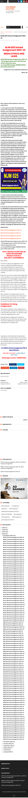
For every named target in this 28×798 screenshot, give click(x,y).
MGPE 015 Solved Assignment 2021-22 (13, 686)
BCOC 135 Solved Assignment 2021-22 (13, 609)
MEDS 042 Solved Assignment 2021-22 (13, 627)
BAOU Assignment (5, 506)
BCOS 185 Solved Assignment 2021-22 (13, 595)
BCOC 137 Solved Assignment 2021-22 (13, 603)
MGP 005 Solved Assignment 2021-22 (13, 707)
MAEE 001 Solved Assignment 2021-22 (13, 658)
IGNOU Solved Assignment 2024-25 (10, 472)
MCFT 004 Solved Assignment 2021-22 (14, 719)
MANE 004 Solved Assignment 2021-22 (14, 729)
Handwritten (4, 509)
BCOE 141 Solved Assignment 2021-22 (13, 597)
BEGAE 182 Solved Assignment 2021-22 (13, 587)
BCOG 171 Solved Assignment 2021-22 (13, 593)
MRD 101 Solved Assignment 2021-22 (13, 623)
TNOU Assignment (5, 517)
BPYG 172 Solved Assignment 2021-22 (13, 538)
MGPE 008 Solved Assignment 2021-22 (13, 701)
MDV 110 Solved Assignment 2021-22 (13, 633)
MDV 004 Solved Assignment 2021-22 (13, 640)
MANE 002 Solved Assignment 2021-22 (13, 733)
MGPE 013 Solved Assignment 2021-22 (13, 691)
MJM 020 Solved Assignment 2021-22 (13, 682)
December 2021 (7, 536)
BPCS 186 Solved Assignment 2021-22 (13, 574)
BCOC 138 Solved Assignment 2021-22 (13, 601)
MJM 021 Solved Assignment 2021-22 (11, 236)
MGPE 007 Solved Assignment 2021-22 (13, 703)
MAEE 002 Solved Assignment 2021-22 (13, 654)
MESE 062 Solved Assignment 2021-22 (13, 652)
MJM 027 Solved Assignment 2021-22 (13, 674)
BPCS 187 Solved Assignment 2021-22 (13, 572)
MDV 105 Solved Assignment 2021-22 (13, 638)
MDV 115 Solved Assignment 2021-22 (13, 625)
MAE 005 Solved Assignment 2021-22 (13, 660)
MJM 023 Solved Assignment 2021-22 (11, 230)
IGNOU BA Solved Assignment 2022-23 (10, 512)
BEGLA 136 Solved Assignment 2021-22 (13, 613)
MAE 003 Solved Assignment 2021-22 (13, 666)
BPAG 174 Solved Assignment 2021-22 (13, 554)
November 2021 (7, 742)
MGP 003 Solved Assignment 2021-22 (13, 711)
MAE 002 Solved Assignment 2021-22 (13, 668)
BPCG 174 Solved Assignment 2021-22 (13, 546)
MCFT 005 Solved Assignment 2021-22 (13, 717)
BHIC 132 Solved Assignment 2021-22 (11, 239)
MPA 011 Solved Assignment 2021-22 (11, 233)
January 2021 (7, 752)
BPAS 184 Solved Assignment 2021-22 (13, 582)
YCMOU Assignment (16, 517)
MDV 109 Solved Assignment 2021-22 (13, 642)
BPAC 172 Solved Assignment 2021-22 (13, 556)
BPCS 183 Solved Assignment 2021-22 (13, 580)
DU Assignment (15, 506)
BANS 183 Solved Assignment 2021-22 (13, 591)
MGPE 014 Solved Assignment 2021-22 (13, 688)
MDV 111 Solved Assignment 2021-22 (13, 631)
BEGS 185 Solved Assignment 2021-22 (13, 585)
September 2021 (8, 746)
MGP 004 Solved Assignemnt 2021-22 (13, 709)
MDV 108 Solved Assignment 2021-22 (13, 636)
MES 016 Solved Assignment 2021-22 (13, 664)
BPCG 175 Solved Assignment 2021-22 (13, 544)
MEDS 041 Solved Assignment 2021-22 (13, 629)
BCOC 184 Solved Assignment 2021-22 (13, 599)
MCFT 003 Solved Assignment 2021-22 (13, 721)
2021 (3, 534)
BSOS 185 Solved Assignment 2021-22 (13, 568)
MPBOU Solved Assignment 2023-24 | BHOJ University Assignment (12, 468)
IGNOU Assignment (13, 509)
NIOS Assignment (18, 514)
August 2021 (6, 748)
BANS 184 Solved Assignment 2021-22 (13, 589)
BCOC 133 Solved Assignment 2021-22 (13, 615)
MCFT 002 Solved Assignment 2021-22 (13, 723)
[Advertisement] (14, 18)
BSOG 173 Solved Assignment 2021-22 (13, 542)
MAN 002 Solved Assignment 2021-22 (13, 739)
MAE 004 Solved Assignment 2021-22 (13, 662)
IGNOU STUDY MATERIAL (6, 514)
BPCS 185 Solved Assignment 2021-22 (13, 576)
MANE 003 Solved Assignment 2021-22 (13, 731)
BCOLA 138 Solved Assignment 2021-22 (14, 605)
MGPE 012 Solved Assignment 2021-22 (13, 693)
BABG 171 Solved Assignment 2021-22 (13, 540)
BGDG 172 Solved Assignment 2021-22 (13, 560)
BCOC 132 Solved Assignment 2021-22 (13, 617)
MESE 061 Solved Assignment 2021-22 (13, 656)
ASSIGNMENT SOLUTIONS (11, 8)
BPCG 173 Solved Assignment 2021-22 (13, 548)
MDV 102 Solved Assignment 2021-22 (13, 648)
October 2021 (7, 744)
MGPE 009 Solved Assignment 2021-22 (13, 699)
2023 (3, 530)
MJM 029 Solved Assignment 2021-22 (13, 672)
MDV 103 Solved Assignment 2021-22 (13, 646)
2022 (3, 532)
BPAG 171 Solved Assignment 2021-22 (13, 558)
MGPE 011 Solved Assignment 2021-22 (13, 695)
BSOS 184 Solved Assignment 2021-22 (13, 570)
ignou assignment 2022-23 (7, 520)
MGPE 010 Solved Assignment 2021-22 (13, 697)
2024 (3, 528)
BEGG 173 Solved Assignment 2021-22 (13, 564)
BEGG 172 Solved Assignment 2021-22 (13, 562)
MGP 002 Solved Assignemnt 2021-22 (13, 713)
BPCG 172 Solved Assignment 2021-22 (13, 550)
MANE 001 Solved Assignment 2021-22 (13, 735)
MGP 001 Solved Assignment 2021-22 (13, 715)
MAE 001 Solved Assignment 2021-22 (13, 670)
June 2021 (6, 750)
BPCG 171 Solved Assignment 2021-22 (13, 552)
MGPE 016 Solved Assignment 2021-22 (13, 684)
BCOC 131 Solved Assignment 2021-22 (13, 619)
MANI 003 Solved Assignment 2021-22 (13, 737)
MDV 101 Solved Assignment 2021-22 (13, 650)
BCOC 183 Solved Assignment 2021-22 (13, 611)
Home (2, 27)
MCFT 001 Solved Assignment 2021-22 (13, 725)
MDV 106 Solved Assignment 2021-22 (13, 644)
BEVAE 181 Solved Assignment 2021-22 (13, 621)
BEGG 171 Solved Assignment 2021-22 (13, 566)
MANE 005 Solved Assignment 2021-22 (13, 727)
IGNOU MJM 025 (8, 32)
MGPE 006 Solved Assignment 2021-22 (13, 705)
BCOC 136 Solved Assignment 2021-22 (13, 607)
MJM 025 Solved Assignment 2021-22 (13, 676)
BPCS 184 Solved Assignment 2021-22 (13, 578)
